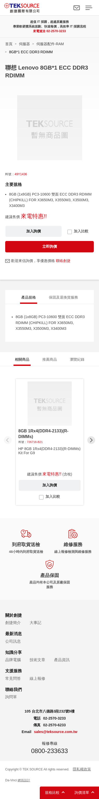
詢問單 (11, 697)
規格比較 (52, 792)
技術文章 (37, 659)
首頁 (8, 44)
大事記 (35, 622)
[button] (91, 440)
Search (65, 8)
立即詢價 (49, 246)
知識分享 (13, 652)
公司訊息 (13, 641)
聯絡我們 (77, 8)
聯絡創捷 (63, 261)
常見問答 (13, 678)
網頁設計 (24, 780)
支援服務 (13, 671)
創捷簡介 (13, 622)
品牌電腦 (13, 659)
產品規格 (28, 297)
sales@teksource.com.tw (55, 732)
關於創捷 (13, 615)
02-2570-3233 (56, 31)
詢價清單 (82, 792)
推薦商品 (49, 359)
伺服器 (24, 44)
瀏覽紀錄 (77, 359)
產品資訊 (62, 659)
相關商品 (22, 359)
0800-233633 (49, 750)
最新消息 (13, 634)
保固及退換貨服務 (63, 297)
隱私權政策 (82, 769)
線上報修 (37, 678)
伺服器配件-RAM (50, 44)
